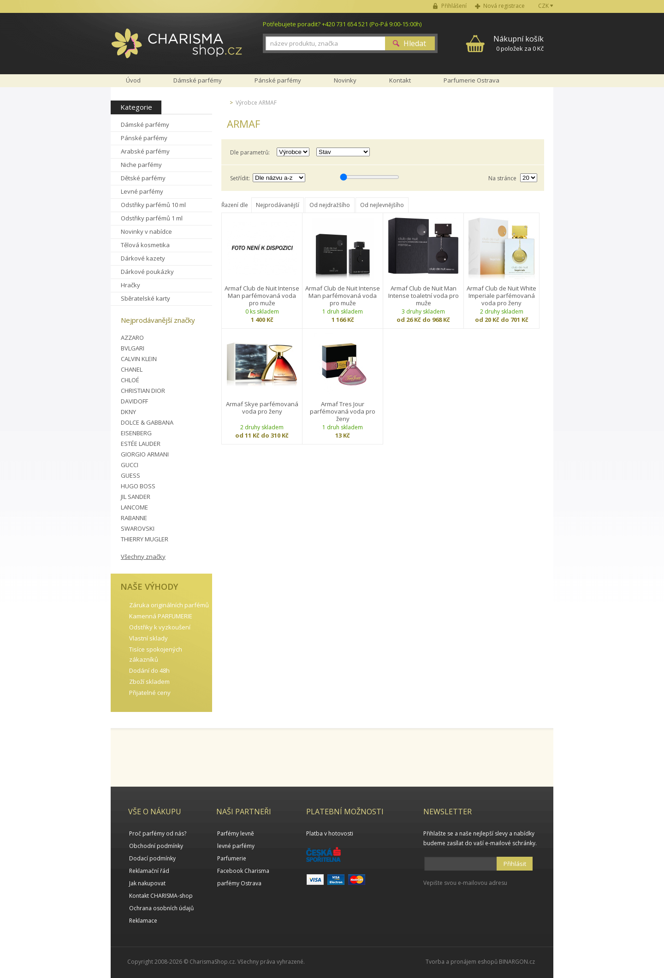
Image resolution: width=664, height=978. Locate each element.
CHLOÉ (130, 380)
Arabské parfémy (145, 151)
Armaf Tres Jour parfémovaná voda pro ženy (342, 411)
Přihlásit (515, 863)
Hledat (414, 43)
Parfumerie (231, 858)
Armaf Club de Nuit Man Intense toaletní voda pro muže (423, 296)
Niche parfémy (141, 164)
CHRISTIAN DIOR (143, 390)
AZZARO (132, 337)
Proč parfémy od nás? (157, 833)
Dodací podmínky (152, 858)
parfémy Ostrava (239, 883)
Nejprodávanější (277, 205)
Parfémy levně (235, 833)
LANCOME (134, 507)
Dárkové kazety (143, 258)
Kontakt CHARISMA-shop (161, 896)
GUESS (130, 475)
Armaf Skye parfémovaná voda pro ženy (262, 407)
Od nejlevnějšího (382, 205)
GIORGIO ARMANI (145, 454)
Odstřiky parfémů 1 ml (152, 218)
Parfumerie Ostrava (471, 80)
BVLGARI (132, 348)
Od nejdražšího (329, 205)
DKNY (128, 412)
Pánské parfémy (144, 138)
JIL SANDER (135, 496)
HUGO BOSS (138, 486)
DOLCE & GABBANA (147, 422)
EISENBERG (136, 433)
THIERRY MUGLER (144, 539)
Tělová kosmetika (145, 245)
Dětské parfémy (143, 178)
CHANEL (131, 369)
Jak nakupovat (147, 883)
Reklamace (143, 921)
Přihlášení (454, 6)
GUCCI (129, 465)
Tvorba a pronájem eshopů (462, 962)
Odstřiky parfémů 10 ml (153, 205)
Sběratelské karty (145, 298)
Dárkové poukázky (147, 271)
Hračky (130, 285)
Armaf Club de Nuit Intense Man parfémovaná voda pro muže (262, 296)
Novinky (345, 80)
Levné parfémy (142, 191)
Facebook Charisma (243, 871)
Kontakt (400, 80)
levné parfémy (236, 846)
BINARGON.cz (517, 962)
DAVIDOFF (134, 401)
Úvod (133, 80)
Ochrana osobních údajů (161, 908)
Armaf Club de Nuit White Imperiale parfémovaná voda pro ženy (501, 296)
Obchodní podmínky (156, 846)
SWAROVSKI (137, 528)
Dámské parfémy (145, 124)
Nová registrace (504, 6)
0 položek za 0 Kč (518, 43)
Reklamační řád (149, 871)
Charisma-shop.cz (177, 48)
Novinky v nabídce (146, 231)
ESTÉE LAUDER (140, 443)
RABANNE (134, 518)
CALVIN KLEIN (139, 359)
